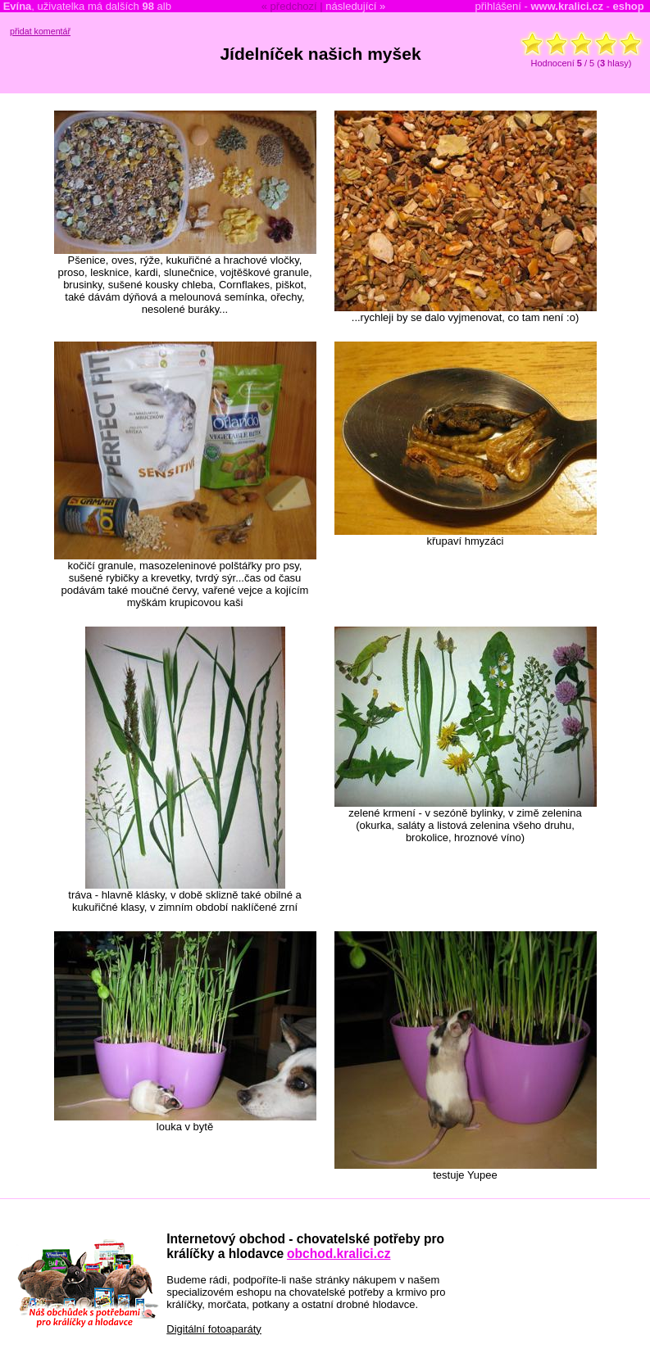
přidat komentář (40, 31)
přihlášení (498, 6)
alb (156, 6)
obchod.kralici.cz (339, 1254)
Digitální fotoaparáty (213, 1329)
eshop (627, 6)
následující (350, 6)
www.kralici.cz (567, 6)
